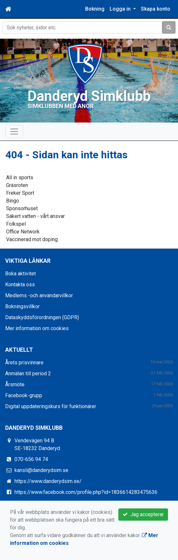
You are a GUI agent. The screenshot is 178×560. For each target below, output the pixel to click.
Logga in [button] (121, 9)
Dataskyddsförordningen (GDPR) (42, 317)
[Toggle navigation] (14, 131)
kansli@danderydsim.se (41, 470)
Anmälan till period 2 (28, 373)
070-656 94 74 (31, 459)
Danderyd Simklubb (89, 96)
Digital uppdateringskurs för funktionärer (50, 406)
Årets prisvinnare (24, 362)
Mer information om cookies (37, 328)
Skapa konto (155, 9)
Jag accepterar (143, 514)
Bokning (94, 9)
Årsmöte (15, 384)
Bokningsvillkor (22, 306)
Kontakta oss (20, 284)
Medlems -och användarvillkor (39, 295)
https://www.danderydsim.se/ (48, 481)
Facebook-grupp (23, 395)
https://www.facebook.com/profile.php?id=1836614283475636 (86, 492)
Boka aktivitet (20, 273)
